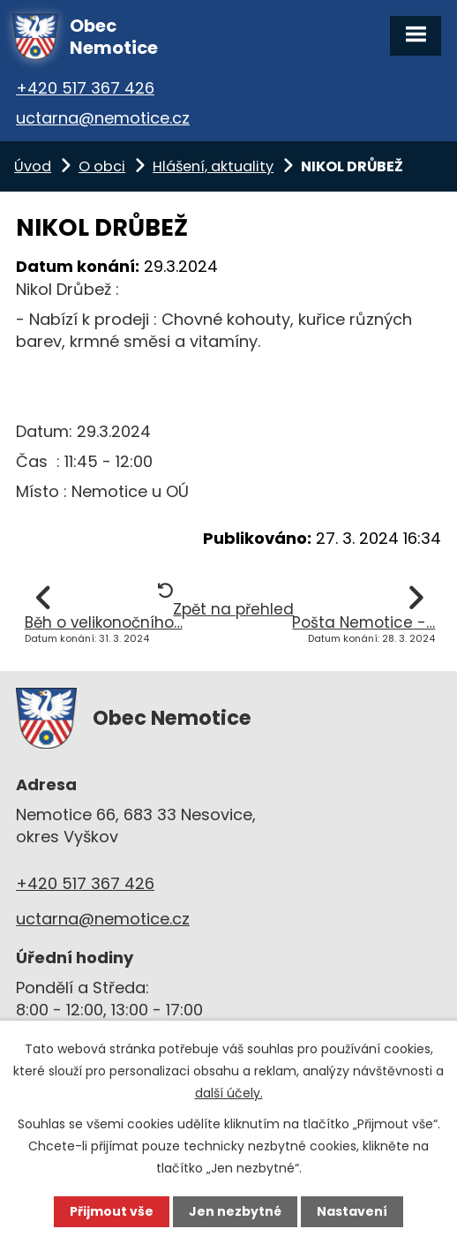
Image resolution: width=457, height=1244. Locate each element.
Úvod (32, 166)
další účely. (229, 1093)
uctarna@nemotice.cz (103, 118)
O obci (102, 166)
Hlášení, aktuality (213, 166)
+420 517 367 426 (85, 88)
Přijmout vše (112, 1211)
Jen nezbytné (235, 1211)
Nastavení (352, 1211)
